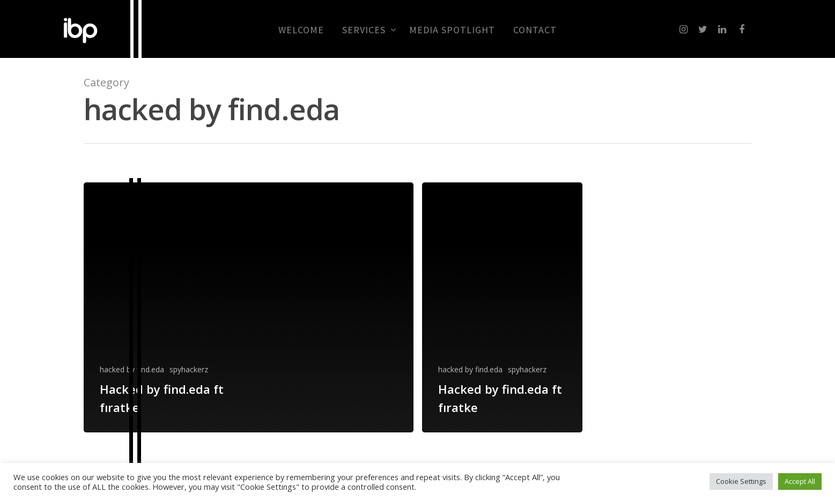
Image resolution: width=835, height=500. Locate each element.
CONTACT (535, 30)
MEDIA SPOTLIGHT (452, 30)
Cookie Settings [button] (741, 481)
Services (368, 30)
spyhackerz (188, 369)
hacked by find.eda (132, 369)
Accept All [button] (800, 481)
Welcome (301, 30)
